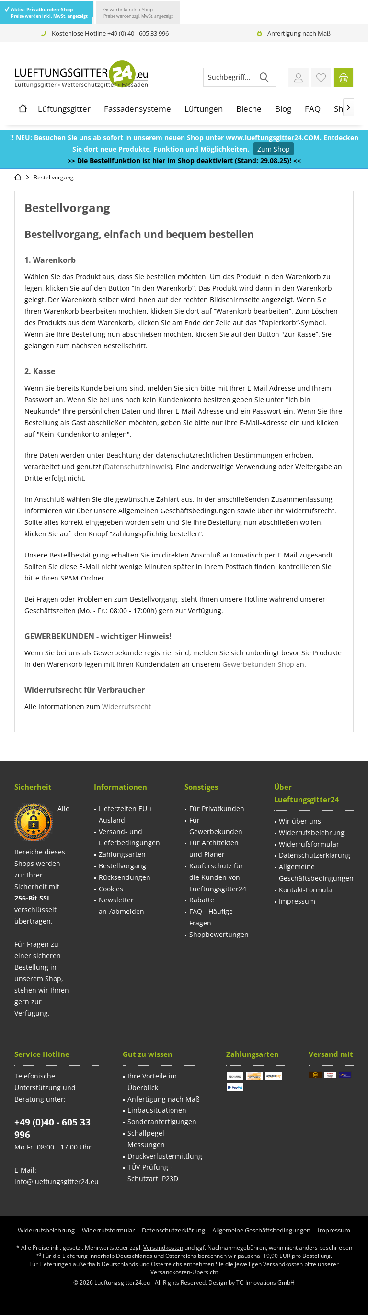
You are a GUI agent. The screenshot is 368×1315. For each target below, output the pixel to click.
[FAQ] (312, 109)
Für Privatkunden (216, 808)
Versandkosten (163, 1248)
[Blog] (283, 109)
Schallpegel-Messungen (147, 1138)
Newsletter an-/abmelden (121, 905)
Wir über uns (300, 821)
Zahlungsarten (122, 854)
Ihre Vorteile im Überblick (152, 1081)
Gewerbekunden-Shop (138, 12)
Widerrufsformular (309, 844)
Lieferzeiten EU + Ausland (126, 814)
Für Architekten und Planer (214, 848)
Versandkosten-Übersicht (184, 1272)
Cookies (111, 888)
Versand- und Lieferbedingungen (129, 837)
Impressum (297, 901)
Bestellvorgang (122, 865)
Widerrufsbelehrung (312, 832)
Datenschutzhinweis (137, 466)
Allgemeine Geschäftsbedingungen (316, 872)
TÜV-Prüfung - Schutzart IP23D (152, 1172)
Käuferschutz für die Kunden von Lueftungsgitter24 (217, 877)
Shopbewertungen (219, 934)
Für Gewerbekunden (215, 826)
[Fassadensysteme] (137, 109)
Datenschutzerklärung (314, 855)
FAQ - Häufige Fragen (211, 917)
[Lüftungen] (204, 109)
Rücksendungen (124, 877)
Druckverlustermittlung (164, 1156)
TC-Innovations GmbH (265, 1283)
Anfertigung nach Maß (299, 33)
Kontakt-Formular (307, 889)
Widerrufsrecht (126, 706)
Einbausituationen (156, 1109)
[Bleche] (249, 109)
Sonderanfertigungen (161, 1121)
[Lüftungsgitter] (64, 109)
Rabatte (201, 899)
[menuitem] (344, 77)
